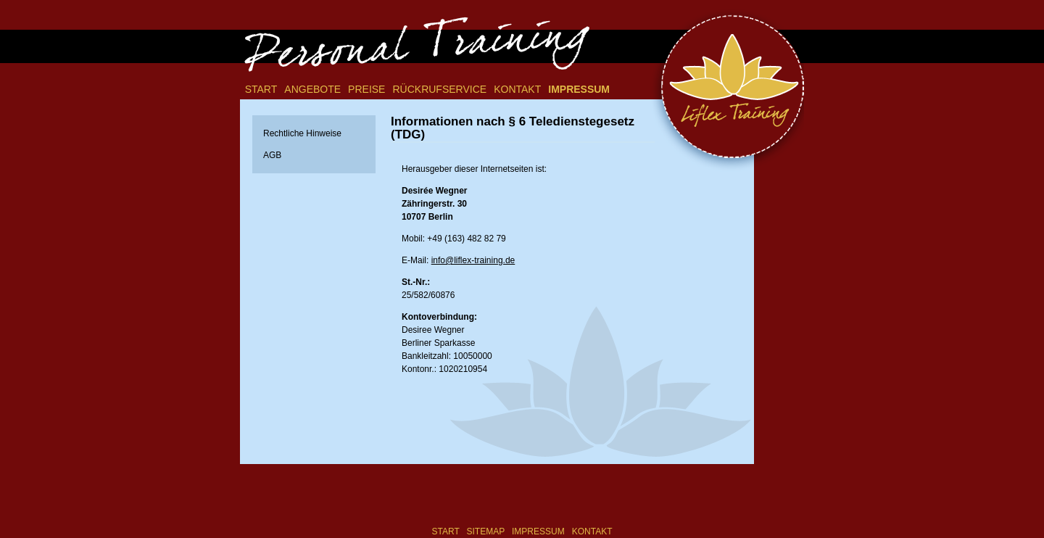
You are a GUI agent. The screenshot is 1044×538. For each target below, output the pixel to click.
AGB (272, 155)
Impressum (579, 89)
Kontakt (517, 89)
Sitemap (486, 531)
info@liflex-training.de (473, 260)
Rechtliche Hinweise (302, 133)
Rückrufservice (439, 89)
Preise (366, 89)
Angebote (312, 89)
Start (261, 89)
